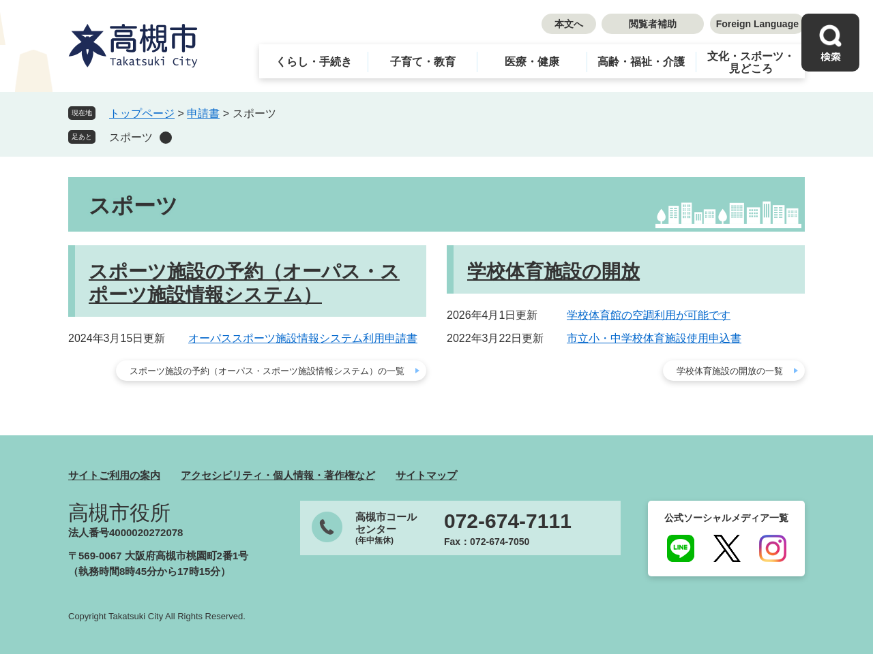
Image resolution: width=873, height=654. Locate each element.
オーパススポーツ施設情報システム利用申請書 (302, 338)
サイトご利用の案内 (114, 475)
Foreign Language (757, 23)
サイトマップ (426, 475)
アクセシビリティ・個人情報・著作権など (278, 475)
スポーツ (131, 137)
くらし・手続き (314, 61)
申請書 (203, 113)
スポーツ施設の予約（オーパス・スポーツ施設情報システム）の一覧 (267, 371)
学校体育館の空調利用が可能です (648, 315)
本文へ (568, 23)
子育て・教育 (423, 61)
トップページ (142, 113)
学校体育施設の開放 (553, 271)
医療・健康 (532, 61)
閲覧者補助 (653, 23)
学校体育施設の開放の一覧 (730, 371)
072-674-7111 (508, 521)
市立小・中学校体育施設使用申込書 (654, 338)
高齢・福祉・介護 (641, 61)
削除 (166, 137)
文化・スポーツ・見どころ (751, 62)
